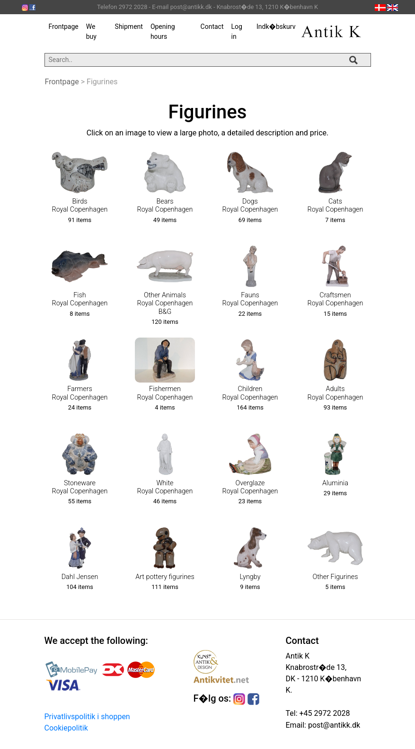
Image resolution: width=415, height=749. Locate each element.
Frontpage (64, 26)
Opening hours (162, 31)
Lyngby (249, 577)
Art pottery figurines (164, 577)
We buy (91, 31)
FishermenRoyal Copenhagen (165, 393)
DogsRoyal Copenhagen (250, 205)
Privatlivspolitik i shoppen (87, 716)
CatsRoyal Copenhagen (335, 205)
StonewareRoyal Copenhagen (80, 487)
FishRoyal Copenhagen (80, 299)
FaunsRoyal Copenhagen (250, 299)
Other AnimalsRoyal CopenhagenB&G (165, 303)
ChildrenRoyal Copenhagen (250, 393)
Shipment (129, 26)
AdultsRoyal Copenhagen (335, 393)
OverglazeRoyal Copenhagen (250, 487)
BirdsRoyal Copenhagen (80, 205)
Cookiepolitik (66, 727)
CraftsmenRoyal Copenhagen (335, 299)
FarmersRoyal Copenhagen (80, 393)
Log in (236, 31)
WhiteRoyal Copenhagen (165, 487)
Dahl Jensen (80, 577)
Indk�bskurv (275, 26)
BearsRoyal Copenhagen (165, 205)
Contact (212, 26)
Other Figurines (335, 577)
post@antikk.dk (333, 725)
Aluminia (335, 483)
